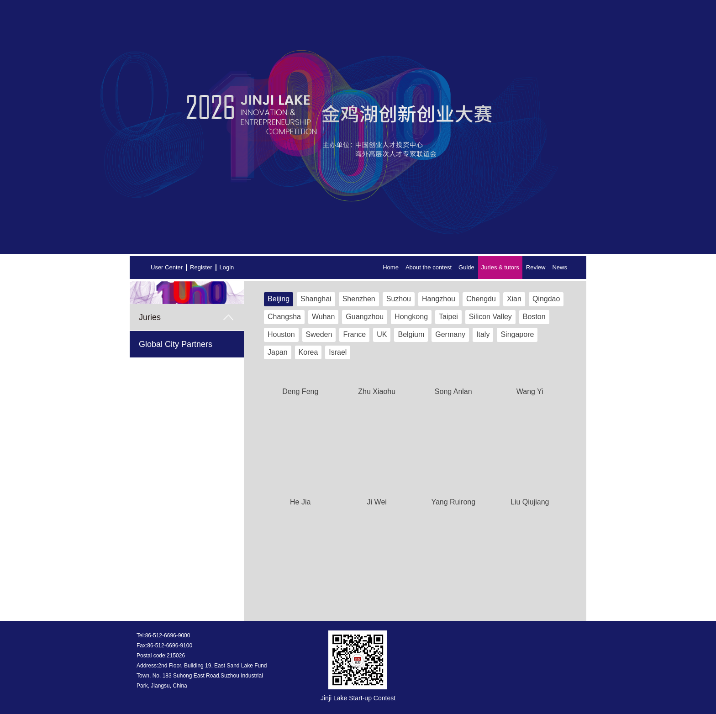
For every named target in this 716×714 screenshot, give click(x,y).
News (559, 267)
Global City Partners (175, 344)
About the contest (428, 267)
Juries (150, 317)
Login (227, 267)
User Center (167, 267)
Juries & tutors (500, 267)
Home (391, 267)
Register (201, 267)
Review (536, 267)
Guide (466, 267)
